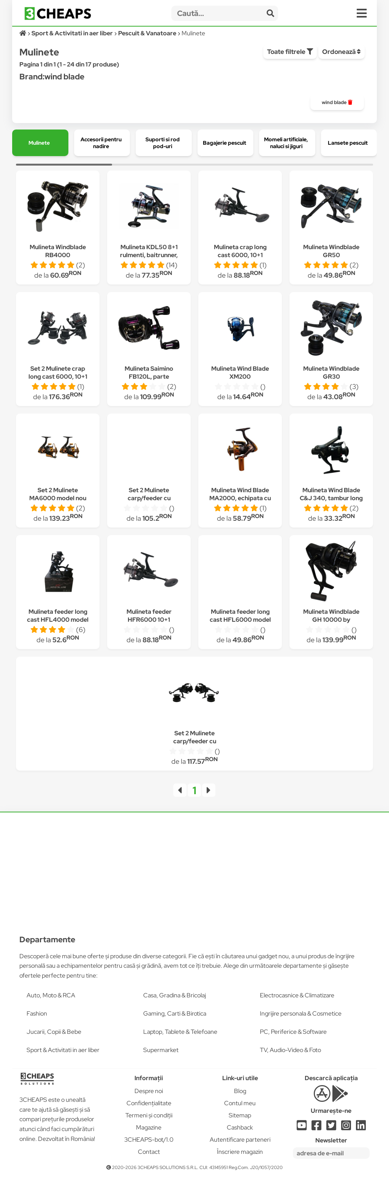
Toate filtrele (290, 51)
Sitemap (240, 1115)
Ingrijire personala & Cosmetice (301, 1013)
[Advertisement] (194, 868)
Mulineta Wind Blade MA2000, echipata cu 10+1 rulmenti (240, 498)
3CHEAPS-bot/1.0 (149, 1140)
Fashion (37, 1013)
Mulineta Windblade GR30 (331, 373)
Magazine (148, 1127)
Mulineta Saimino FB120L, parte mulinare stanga (149, 377)
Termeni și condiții (148, 1115)
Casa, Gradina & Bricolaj (174, 995)
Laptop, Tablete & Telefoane (180, 1032)
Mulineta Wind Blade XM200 (240, 373)
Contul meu (240, 1103)
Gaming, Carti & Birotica (174, 1013)
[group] (337, 102)
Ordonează (341, 51)
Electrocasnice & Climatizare (297, 995)
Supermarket (161, 1050)
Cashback (240, 1127)
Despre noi (148, 1091)
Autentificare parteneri (240, 1140)
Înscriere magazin (240, 1152)
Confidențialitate (149, 1103)
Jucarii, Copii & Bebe (54, 1032)
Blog (240, 1091)
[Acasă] (23, 33)
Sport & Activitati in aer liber (63, 1050)
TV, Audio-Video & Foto (290, 1050)
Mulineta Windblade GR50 (331, 251)
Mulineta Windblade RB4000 (58, 251)
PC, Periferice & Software (293, 1032)
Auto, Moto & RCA (51, 995)
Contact (149, 1152)
